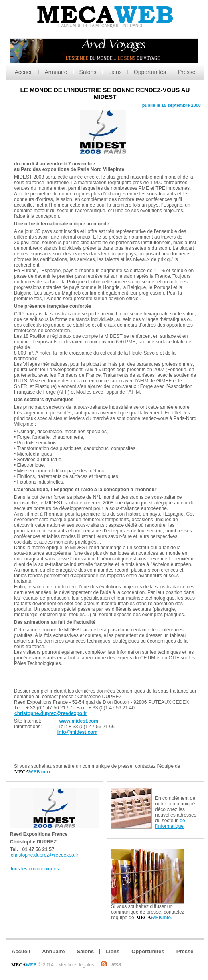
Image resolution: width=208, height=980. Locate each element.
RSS (116, 965)
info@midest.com (77, 732)
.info (153, 917)
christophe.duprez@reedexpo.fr (50, 713)
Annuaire (56, 72)
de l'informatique (170, 823)
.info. (32, 772)
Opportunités (150, 72)
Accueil (23, 72)
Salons (88, 72)
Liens (114, 72)
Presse (187, 72)
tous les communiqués (35, 869)
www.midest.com (78, 721)
